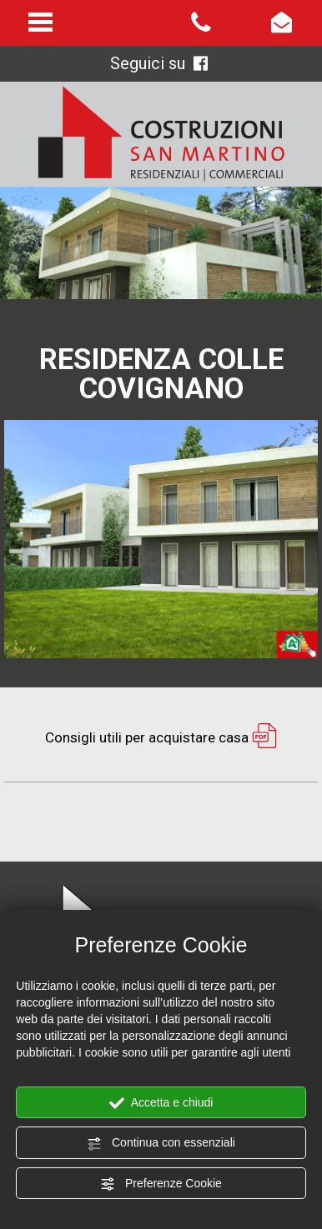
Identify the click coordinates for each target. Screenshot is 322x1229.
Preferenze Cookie (161, 1184)
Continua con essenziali (161, 1143)
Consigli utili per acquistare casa (161, 737)
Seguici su (159, 63)
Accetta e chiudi (161, 1103)
